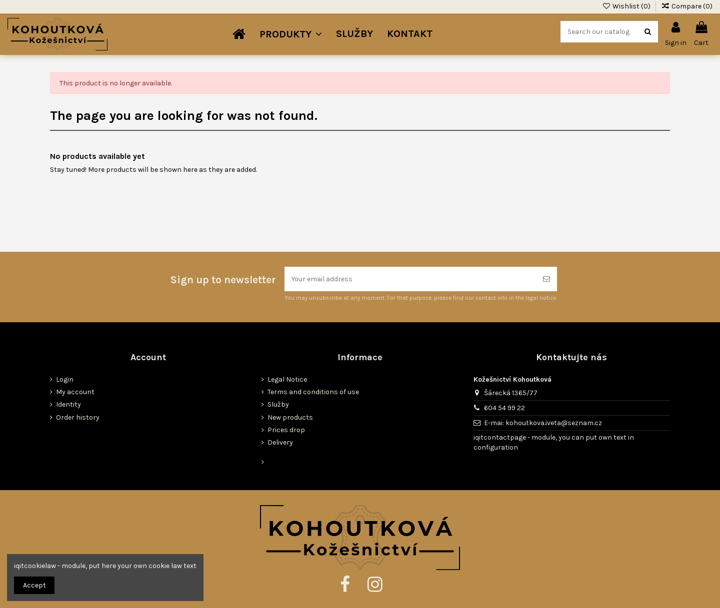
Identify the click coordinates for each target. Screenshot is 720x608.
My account (75, 392)
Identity (68, 404)
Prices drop (286, 430)
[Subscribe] (546, 279)
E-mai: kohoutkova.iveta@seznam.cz (543, 423)
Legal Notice (287, 379)
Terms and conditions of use (313, 392)
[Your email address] (410, 279)
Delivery (280, 442)
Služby (278, 404)
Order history (78, 417)
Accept (34, 585)
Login (65, 379)
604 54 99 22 (504, 408)
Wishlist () (627, 6)
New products (290, 417)
